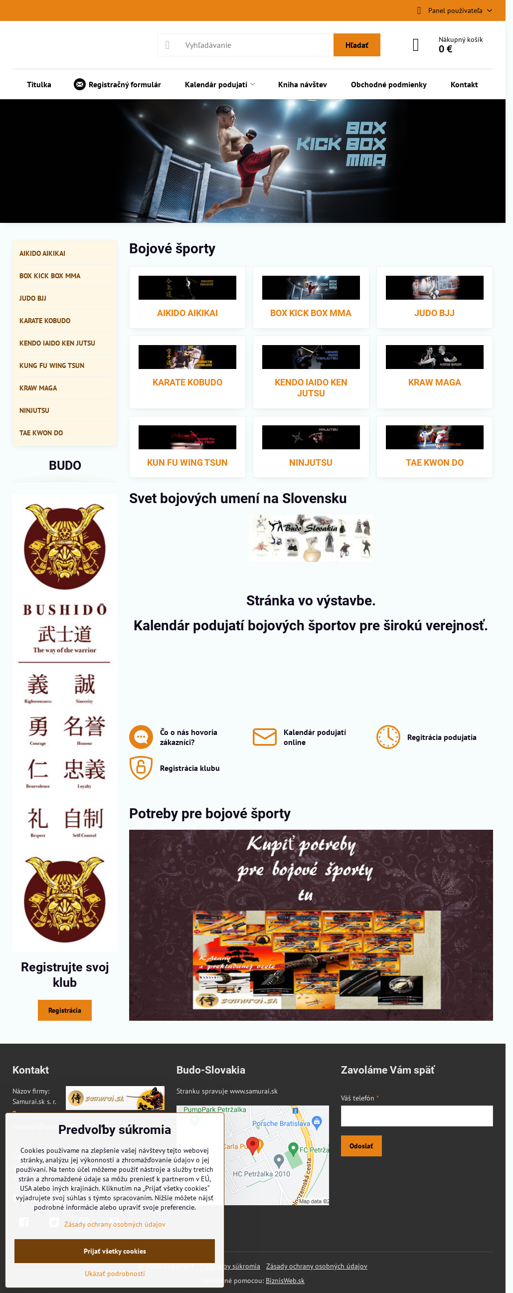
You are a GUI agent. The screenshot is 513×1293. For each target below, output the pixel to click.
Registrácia (64, 1010)
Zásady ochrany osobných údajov (316, 1266)
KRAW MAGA (434, 382)
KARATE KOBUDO (187, 382)
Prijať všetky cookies (115, 1251)
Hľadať (356, 45)
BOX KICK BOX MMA (310, 313)
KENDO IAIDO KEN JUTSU (311, 388)
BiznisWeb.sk (285, 1280)
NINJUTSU (311, 462)
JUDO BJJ (434, 313)
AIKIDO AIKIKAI (187, 313)
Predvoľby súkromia (230, 1266)
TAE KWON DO (435, 462)
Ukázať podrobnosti (115, 1273)
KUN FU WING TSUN (187, 462)
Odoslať (361, 1145)
